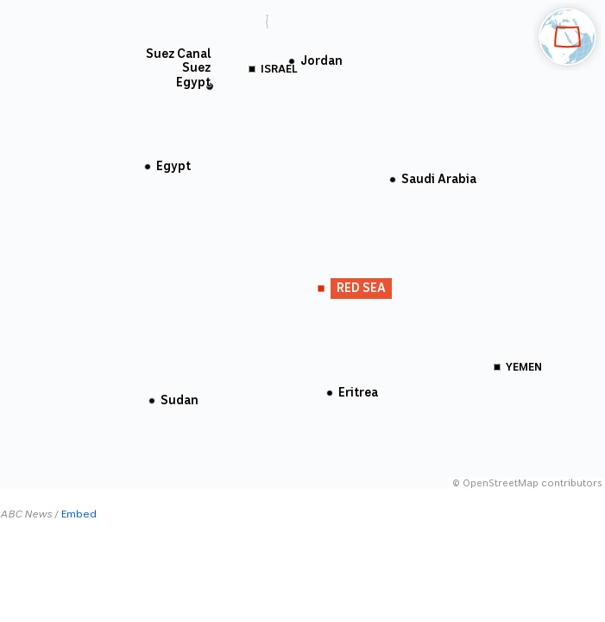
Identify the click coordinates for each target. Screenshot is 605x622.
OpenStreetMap (501, 483)
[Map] (302, 244)
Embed (79, 514)
